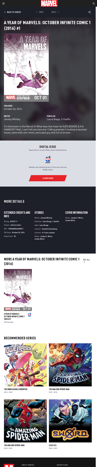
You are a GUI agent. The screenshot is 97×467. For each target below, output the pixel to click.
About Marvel (28, 465)
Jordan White (39, 239)
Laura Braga (53, 119)
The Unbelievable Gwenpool (16, 389)
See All (86, 260)
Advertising (62, 465)
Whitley (6, 322)
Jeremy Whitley (12, 119)
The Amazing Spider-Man (59, 389)
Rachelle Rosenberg (49, 229)
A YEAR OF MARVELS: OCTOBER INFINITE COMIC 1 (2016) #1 (14, 316)
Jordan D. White (46, 236)
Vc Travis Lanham (48, 232)
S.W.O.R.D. (53, 445)
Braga (11, 322)
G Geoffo (65, 119)
